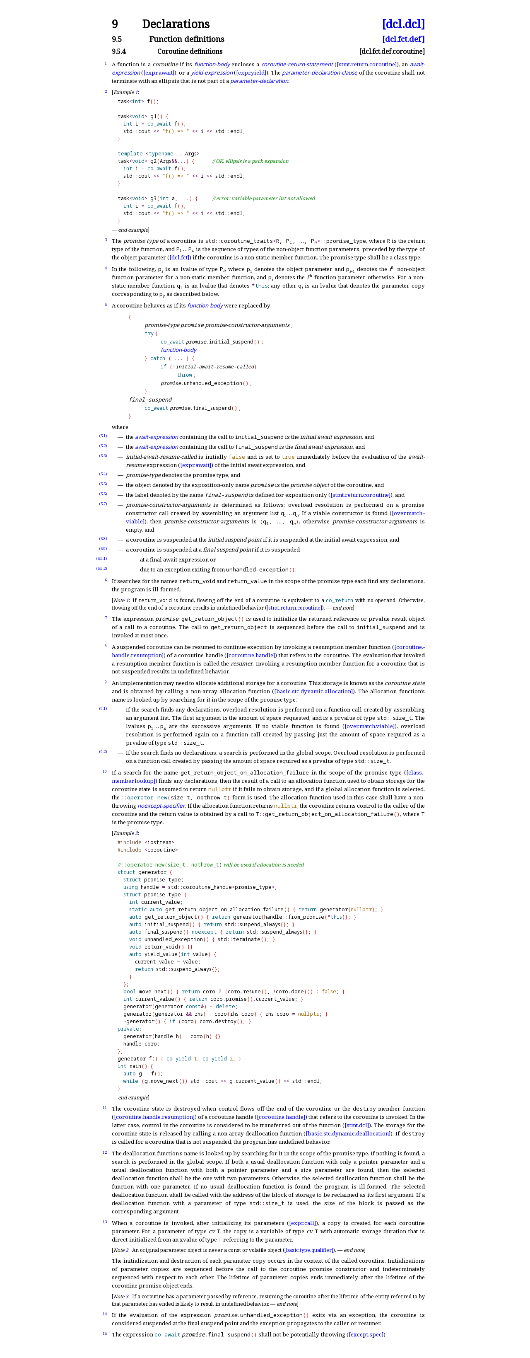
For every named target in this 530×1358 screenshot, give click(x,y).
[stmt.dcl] (356, 1125)
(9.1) (103, 708)
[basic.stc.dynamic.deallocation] (348, 1133)
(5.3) (103, 455)
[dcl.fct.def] (403, 39)
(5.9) (103, 548)
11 (105, 1107)
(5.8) (103, 538)
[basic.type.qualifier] (308, 1250)
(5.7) (103, 503)
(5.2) (103, 445)
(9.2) (103, 751)
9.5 (117, 39)
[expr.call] (302, 1223)
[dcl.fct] (179, 257)
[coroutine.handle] (250, 655)
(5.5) (103, 484)
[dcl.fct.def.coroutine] (392, 51)
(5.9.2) (101, 568)
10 (105, 771)
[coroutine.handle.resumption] (154, 1117)
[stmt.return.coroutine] (367, 64)
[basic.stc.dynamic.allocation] (313, 691)
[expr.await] (158, 72)
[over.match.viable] (369, 726)
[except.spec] (366, 1334)
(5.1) (103, 435)
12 (105, 1152)
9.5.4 (118, 51)
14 (105, 1314)
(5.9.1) (101, 558)
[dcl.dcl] (403, 24)
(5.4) (103, 474)
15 (105, 1333)
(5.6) (103, 493)
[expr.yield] (251, 72)
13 (105, 1222)
